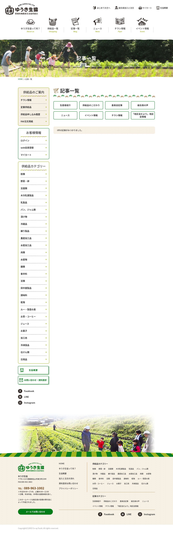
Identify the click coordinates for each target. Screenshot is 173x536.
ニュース (97, 29)
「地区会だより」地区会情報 (143, 116)
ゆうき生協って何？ (30, 29)
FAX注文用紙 (27, 121)
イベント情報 (142, 29)
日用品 (24, 363)
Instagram (29, 407)
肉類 (23, 254)
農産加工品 (26, 240)
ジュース (25, 327)
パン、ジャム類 (28, 211)
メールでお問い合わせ (35, 516)
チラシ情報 (120, 29)
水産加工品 (26, 247)
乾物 (23, 305)
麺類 (23, 269)
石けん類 (25, 356)
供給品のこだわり (91, 105)
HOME (20, 79)
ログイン (25, 141)
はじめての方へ (103, 7)
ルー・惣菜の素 (28, 312)
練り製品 (25, 232)
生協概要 (164, 7)
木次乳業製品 (27, 196)
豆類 (23, 283)
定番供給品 (26, 107)
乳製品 (24, 203)
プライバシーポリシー (68, 492)
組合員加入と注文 (126, 7)
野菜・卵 (25, 182)
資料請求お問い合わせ (68, 487)
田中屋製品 (26, 290)
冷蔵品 (24, 225)
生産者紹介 (65, 105)
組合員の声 (142, 105)
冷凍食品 (25, 348)
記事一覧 (75, 29)
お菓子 (24, 334)
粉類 (23, 174)
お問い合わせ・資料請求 (35, 384)
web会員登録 (27, 148)
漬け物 (24, 218)
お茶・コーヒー (28, 319)
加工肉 (24, 341)
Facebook (29, 395)
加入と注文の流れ (66, 482)
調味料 (24, 298)
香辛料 (24, 276)
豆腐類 (24, 189)
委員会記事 (117, 105)
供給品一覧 (53, 29)
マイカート (147, 7)
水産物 (24, 261)
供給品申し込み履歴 (30, 114)
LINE (26, 401)
